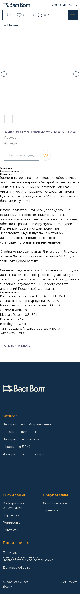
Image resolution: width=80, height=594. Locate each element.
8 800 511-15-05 (64, 5)
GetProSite (69, 582)
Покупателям (55, 495)
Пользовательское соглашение (28, 560)
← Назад (10, 25)
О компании (14, 495)
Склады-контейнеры (19, 432)
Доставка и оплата (58, 503)
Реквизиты (12, 523)
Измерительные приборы (24, 454)
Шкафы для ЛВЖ (16, 447)
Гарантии (50, 510)
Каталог (10, 416)
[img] (24, 388)
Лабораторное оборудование (27, 424)
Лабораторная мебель (21, 439)
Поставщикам (16, 543)
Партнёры (11, 515)
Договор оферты (17, 567)
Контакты (10, 530)
